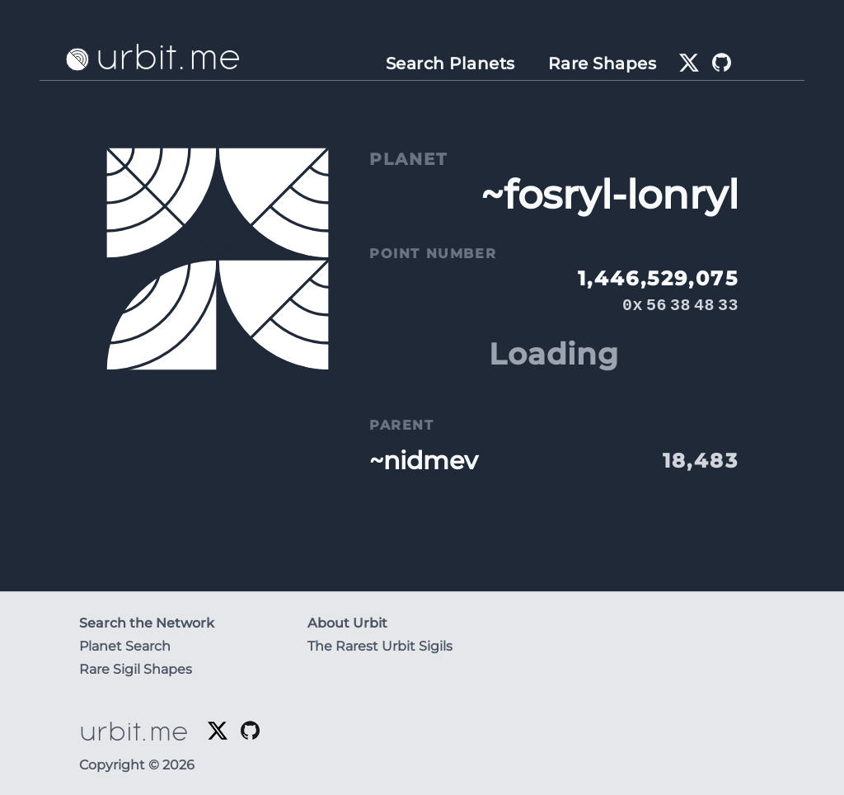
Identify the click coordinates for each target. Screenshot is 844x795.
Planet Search (125, 646)
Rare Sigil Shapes (135, 669)
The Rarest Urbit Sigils (379, 646)
